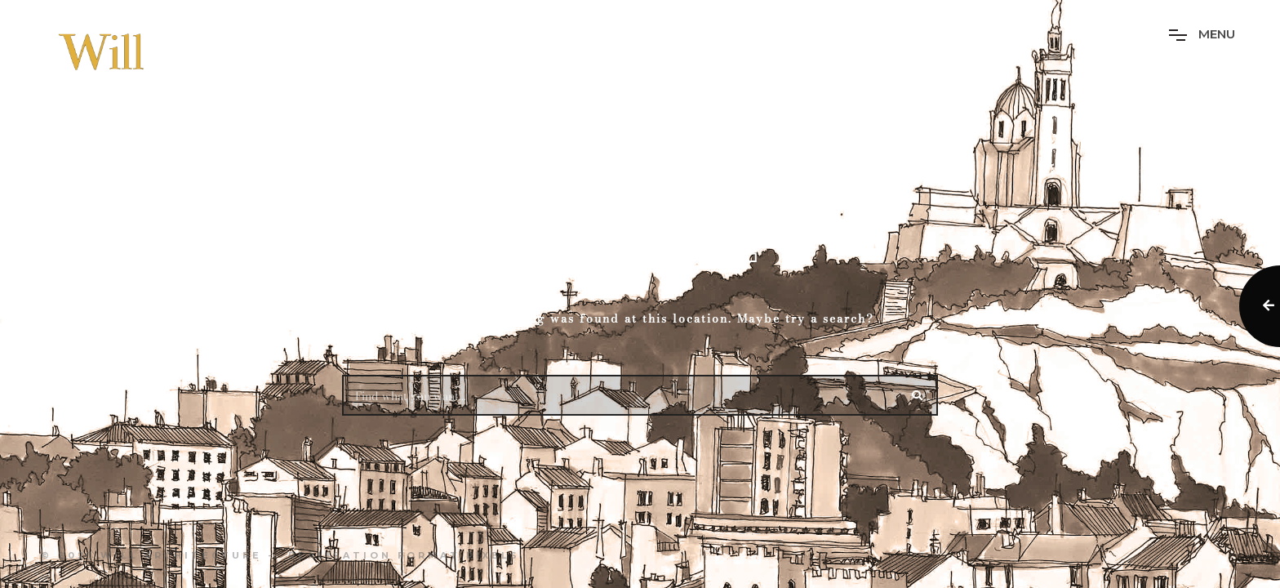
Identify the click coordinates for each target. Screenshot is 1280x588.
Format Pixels (459, 555)
